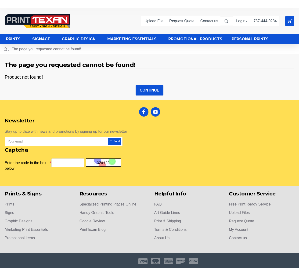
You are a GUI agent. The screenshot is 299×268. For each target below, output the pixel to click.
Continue (149, 90)
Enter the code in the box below (25, 165)
